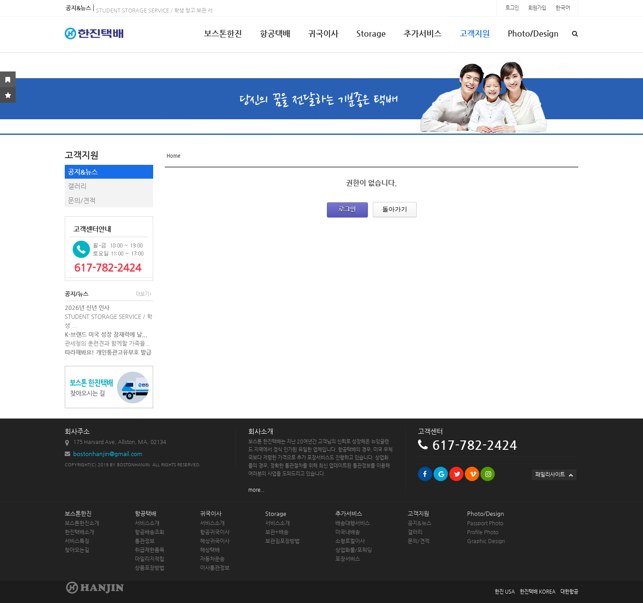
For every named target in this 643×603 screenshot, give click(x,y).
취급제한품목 (149, 550)
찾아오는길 (77, 550)
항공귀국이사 (215, 532)
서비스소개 (147, 523)
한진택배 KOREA (537, 592)
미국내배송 (347, 532)
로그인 (512, 8)
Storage (371, 33)
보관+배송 (276, 532)
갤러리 (77, 186)
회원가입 (537, 8)
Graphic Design (486, 541)
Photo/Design (533, 33)
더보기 (143, 294)
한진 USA (505, 592)
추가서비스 (423, 33)
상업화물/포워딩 (353, 550)
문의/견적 (82, 200)
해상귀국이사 (215, 541)
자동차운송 (212, 559)
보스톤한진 (223, 33)
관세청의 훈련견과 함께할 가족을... (107, 343)
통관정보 (144, 541)
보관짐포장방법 (282, 541)
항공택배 (275, 33)
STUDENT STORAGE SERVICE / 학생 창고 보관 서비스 (159, 12)
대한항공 (569, 592)
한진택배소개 (79, 532)
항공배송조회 (149, 532)
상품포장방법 (149, 568)
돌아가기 (394, 209)
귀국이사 (323, 33)
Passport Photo (485, 523)
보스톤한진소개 (82, 523)
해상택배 (210, 550)
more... (256, 490)
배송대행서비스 (352, 523)
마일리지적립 (149, 559)
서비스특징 (77, 541)
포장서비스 (347, 559)
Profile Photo (482, 532)
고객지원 (474, 33)
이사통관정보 (215, 568)
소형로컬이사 (350, 541)
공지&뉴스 (83, 172)
